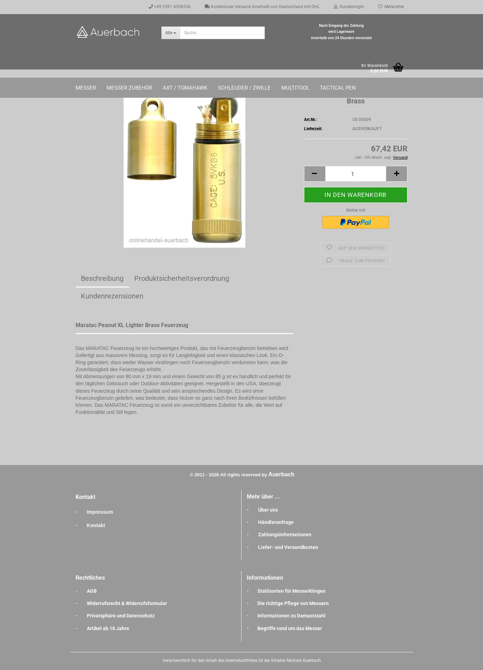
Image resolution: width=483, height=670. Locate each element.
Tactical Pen (338, 88)
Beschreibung (102, 278)
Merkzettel (391, 6)
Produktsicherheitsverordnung (181, 278)
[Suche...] (170, 32)
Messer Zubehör (129, 88)
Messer (86, 88)
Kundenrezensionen (112, 296)
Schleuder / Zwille (244, 88)
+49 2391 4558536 (170, 6)
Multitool (295, 88)
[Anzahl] (355, 174)
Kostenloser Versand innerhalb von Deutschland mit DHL (262, 6)
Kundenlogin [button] (349, 6)
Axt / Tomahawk (185, 88)
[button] (314, 174)
